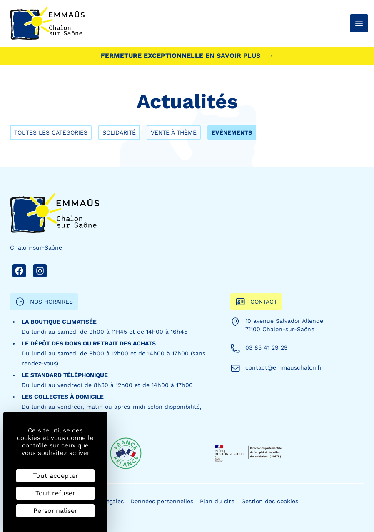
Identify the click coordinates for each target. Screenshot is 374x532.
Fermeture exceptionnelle (187, 56)
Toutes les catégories (50, 132)
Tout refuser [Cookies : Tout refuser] (55, 493)
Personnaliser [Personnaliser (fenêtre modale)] (55, 511)
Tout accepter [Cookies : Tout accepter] (55, 476)
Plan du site (217, 501)
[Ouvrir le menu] (359, 23)
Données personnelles (161, 501)
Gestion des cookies (269, 501)
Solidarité (119, 132)
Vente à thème (174, 132)
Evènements (232, 132)
